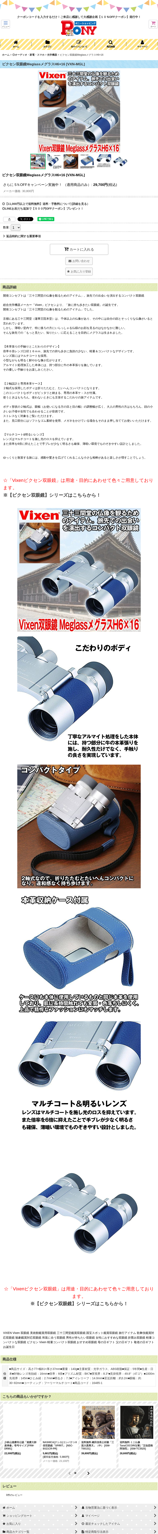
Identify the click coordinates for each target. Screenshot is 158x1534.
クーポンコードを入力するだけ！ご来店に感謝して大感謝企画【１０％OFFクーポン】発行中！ (79, 17)
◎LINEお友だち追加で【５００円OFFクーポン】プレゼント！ (43, 208)
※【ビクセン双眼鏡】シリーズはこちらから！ (52, 495)
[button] (5, 24)
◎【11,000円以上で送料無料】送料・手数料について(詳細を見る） (46, 203)
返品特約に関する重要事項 (22, 236)
